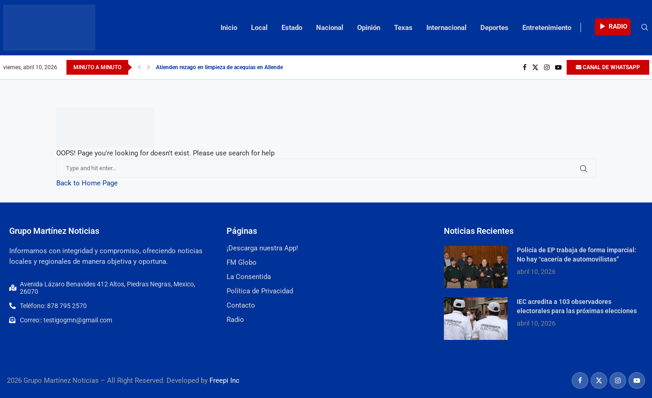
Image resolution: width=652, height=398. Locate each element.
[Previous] (139, 67)
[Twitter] (535, 67)
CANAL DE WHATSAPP (608, 67)
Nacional (329, 28)
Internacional (446, 28)
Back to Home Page (87, 183)
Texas (403, 28)
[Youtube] (558, 67)
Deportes (494, 28)
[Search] (644, 27)
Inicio (229, 28)
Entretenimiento (546, 28)
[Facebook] (524, 67)
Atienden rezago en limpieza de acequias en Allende (219, 67)
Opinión (368, 28)
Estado (291, 28)
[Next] (148, 67)
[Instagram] (547, 67)
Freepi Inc (224, 380)
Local (259, 28)
